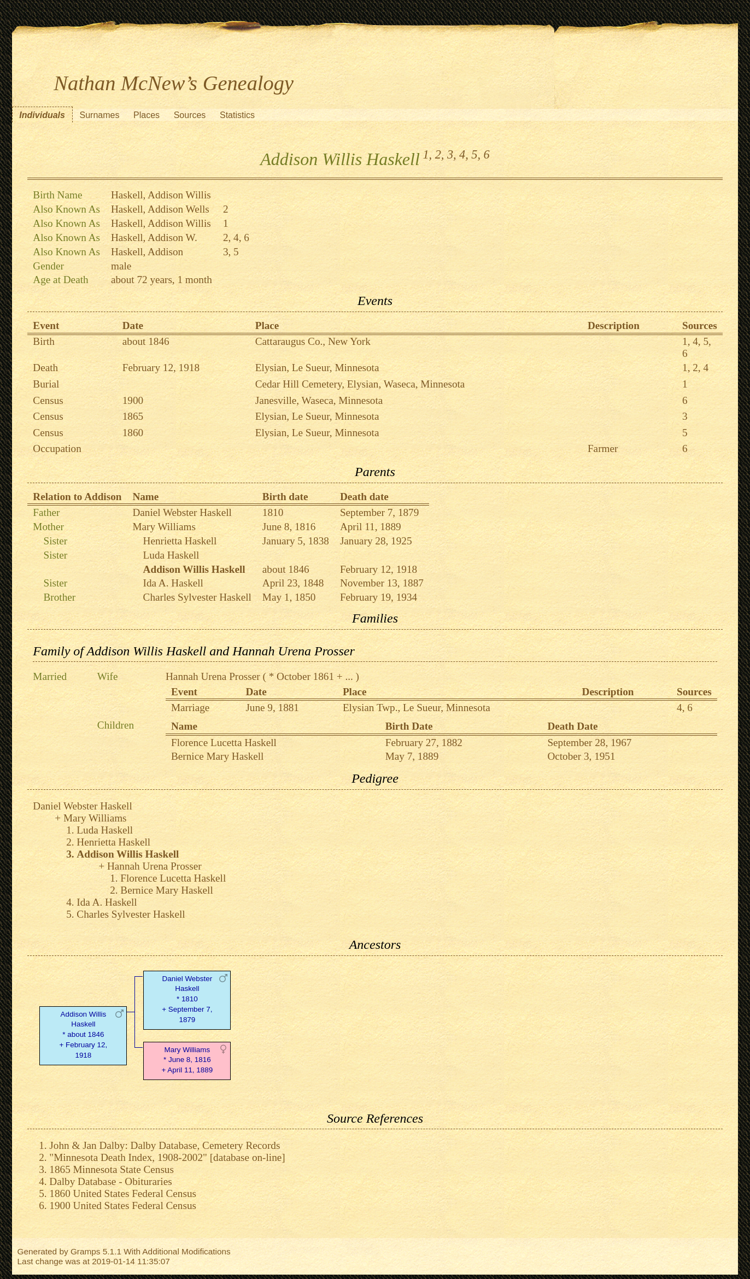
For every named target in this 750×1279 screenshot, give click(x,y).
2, (439, 154)
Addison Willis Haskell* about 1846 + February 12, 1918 (83, 1034)
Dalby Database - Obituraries (110, 1181)
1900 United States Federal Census (122, 1205)
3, (451, 154)
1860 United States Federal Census (122, 1193)
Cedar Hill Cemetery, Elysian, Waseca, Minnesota (360, 384)
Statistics (237, 115)
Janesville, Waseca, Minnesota (319, 400)
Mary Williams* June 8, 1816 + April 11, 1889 (187, 1060)
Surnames (100, 115)
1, (427, 154)
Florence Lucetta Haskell (224, 742)
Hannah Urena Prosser (213, 676)
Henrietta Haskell (180, 541)
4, (463, 154)
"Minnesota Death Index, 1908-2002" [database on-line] (167, 1157)
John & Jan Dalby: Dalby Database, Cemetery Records (164, 1145)
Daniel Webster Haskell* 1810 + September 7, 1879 (187, 999)
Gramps (86, 1251)
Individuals (42, 115)
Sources (190, 115)
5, (476, 154)
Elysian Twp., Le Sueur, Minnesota (416, 707)
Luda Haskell (171, 555)
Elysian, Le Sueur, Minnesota (317, 367)
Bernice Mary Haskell (217, 756)
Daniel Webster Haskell (181, 512)
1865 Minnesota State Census (111, 1169)
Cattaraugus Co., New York (313, 341)
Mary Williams (164, 526)
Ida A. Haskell (173, 583)
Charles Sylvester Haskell (197, 597)
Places (146, 115)
